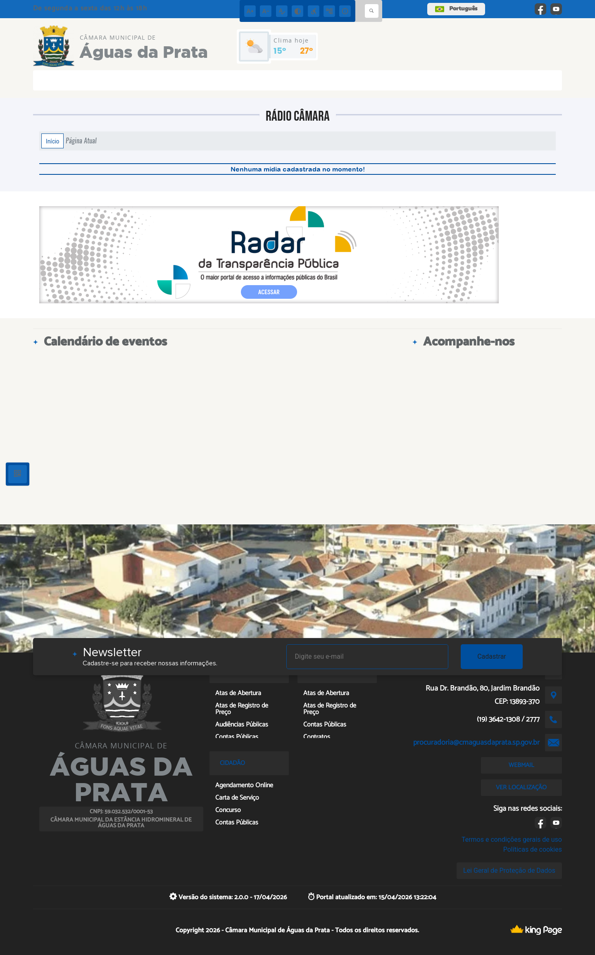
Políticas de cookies (532, 849)
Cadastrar (491, 656)
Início (52, 141)
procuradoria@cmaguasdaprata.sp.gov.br (476, 742)
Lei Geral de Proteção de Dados (509, 870)
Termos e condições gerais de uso (512, 839)
